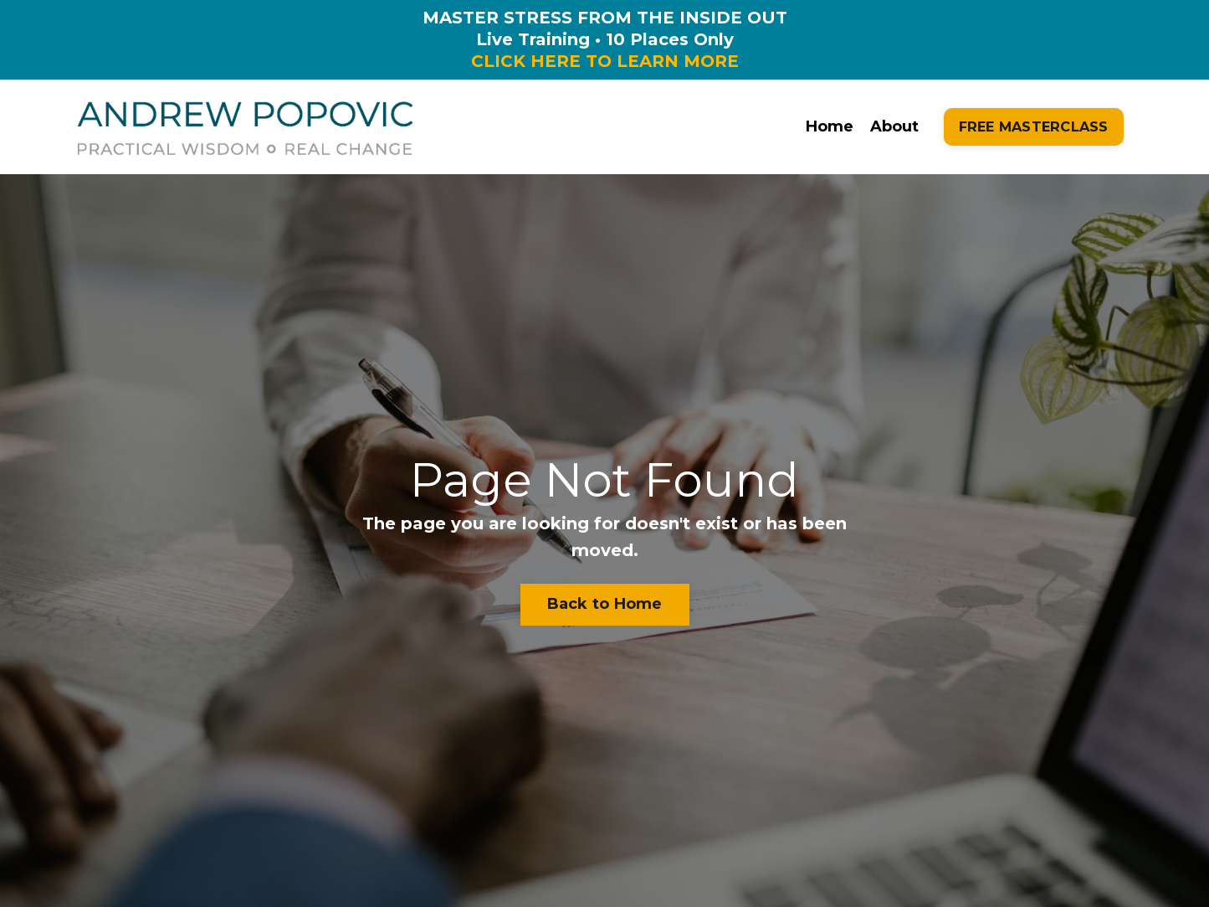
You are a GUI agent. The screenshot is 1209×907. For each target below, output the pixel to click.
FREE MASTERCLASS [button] (1034, 126)
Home (829, 126)
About (894, 126)
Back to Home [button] (605, 604)
